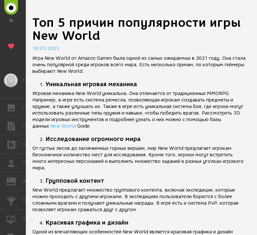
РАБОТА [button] (15, 163)
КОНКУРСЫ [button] (15, 200)
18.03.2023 (45, 48)
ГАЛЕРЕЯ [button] (15, 107)
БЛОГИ (15, 144)
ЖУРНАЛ (15, 181)
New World (63, 126)
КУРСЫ (15, 218)
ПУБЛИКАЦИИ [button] (15, 126)
